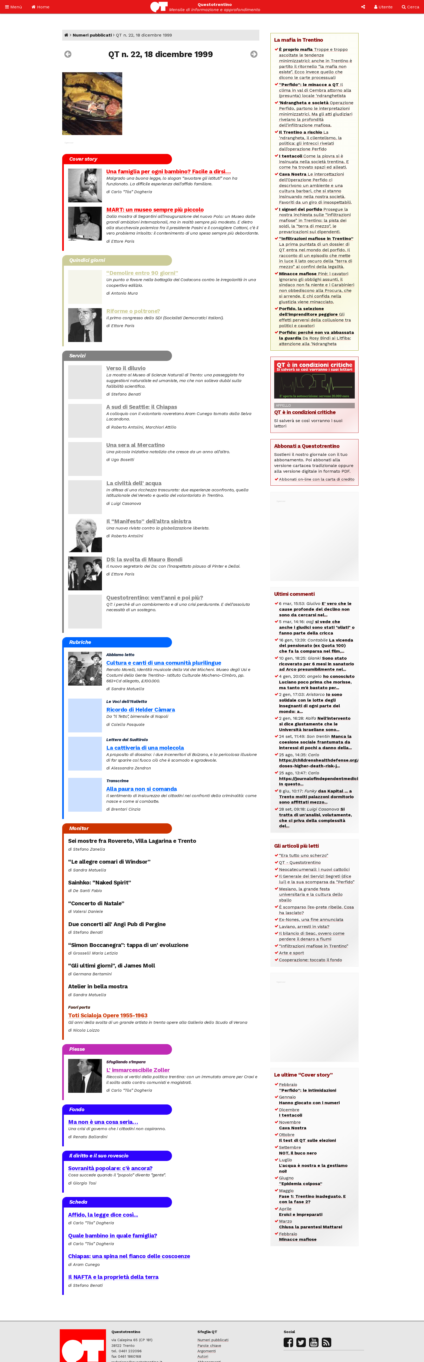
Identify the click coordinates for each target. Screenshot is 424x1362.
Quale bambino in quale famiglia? (112, 1235)
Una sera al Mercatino (135, 445)
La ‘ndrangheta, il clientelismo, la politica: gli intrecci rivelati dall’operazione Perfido (310, 141)
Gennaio (309, 1099)
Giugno (300, 1180)
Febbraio (307, 1087)
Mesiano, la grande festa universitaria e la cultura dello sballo (311, 894)
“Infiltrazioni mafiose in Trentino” (313, 946)
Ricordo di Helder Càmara (140, 709)
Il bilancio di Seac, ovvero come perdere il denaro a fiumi (312, 936)
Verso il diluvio (125, 368)
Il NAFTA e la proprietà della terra (113, 1277)
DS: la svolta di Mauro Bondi (144, 559)
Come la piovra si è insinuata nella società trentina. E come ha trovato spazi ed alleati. (314, 161)
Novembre (292, 1125)
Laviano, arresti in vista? (304, 926)
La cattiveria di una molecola (145, 748)
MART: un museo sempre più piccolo (155, 209)
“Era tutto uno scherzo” (303, 855)
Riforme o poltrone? (133, 311)
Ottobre (307, 1137)
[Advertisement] (314, 537)
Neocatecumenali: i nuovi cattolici (314, 869)
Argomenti (206, 1351)
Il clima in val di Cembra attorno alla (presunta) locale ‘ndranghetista (315, 90)
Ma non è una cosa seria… (103, 1122)
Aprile (300, 1211)
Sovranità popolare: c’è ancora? (110, 1168)
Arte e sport (291, 952)
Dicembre (290, 1112)
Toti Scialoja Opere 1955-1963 (108, 1015)
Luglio (313, 1165)
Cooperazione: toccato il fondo (310, 959)
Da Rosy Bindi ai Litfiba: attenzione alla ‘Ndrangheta (316, 338)
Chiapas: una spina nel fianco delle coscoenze (129, 1256)
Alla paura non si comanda (141, 789)
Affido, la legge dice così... (103, 1215)
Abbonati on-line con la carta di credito (317, 479)
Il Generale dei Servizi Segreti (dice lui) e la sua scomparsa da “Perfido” (317, 879)
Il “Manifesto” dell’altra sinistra (148, 521)
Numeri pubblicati (92, 35)
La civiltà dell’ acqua (133, 483)
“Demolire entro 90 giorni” (142, 273)
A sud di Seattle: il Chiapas (141, 407)
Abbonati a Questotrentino (307, 446)
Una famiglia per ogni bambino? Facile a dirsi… (168, 171)
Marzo (310, 1224)
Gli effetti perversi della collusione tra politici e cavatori (315, 317)
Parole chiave (209, 1345)
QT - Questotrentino (300, 862)
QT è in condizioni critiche (305, 412)
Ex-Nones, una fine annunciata (311, 919)
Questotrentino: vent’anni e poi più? (154, 597)
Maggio (312, 1196)
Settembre (298, 1150)
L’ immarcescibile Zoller (138, 1070)
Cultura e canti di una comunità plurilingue (163, 663)
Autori (202, 1356)
